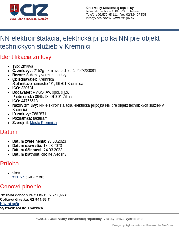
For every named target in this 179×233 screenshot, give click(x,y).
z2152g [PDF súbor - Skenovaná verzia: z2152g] (18, 177)
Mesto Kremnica (43, 123)
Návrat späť (9, 204)
